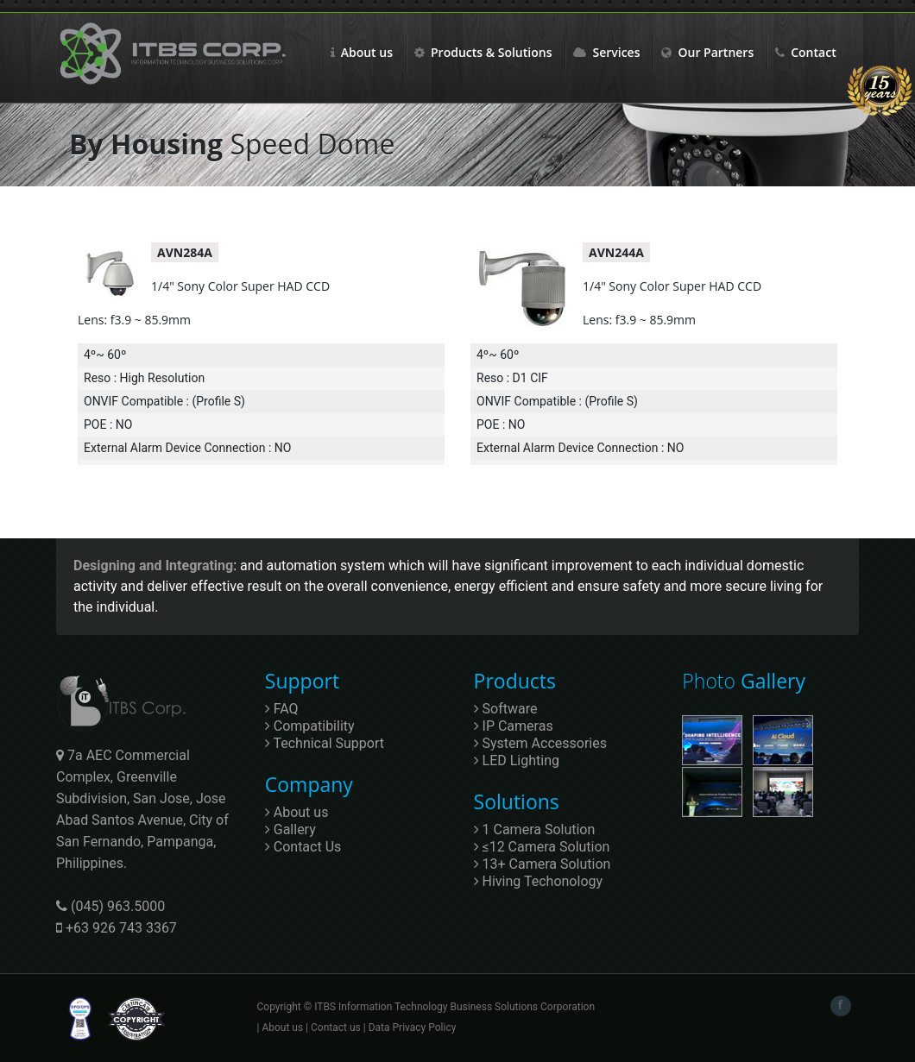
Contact (805, 52)
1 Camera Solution (535, 829)
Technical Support (324, 743)
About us (362, 52)
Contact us (336, 1027)
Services (606, 52)
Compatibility (310, 726)
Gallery (290, 829)
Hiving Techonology (538, 881)
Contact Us (303, 847)
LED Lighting (516, 760)
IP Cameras (513, 726)
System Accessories (540, 743)
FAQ (282, 709)
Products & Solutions (483, 52)
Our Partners (707, 52)
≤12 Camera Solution (542, 847)
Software (506, 709)
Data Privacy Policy (413, 1027)
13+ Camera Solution (542, 864)
